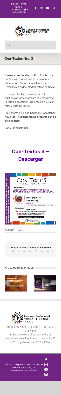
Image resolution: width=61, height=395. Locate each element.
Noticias (21, 230)
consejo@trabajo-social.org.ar (19, 10)
